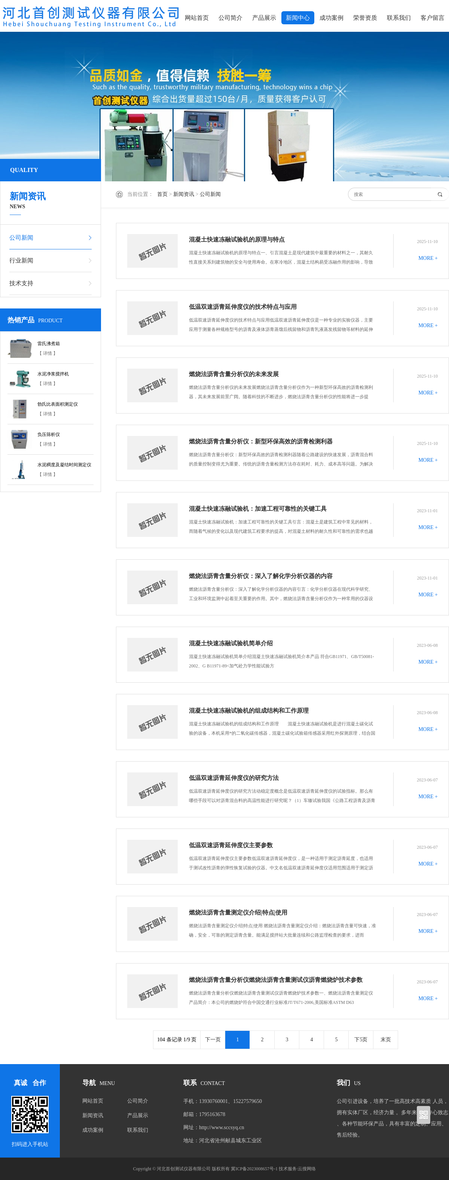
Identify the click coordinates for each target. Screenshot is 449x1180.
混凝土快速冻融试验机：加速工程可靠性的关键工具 (258, 509)
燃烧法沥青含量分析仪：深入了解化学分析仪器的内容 (261, 576)
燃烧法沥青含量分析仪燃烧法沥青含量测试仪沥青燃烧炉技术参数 (276, 980)
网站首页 (197, 18)
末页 (386, 1039)
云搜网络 (307, 1168)
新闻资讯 (183, 194)
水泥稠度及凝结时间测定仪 (64, 464)
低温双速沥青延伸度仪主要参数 (231, 845)
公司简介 (230, 18)
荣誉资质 (365, 18)
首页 (162, 194)
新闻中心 (298, 18)
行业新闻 (21, 260)
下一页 (213, 1039)
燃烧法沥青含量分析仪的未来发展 (234, 374)
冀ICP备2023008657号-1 (254, 1168)
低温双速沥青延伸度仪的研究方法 (234, 778)
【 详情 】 (47, 353)
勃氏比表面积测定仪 (57, 404)
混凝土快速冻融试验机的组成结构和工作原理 (249, 710)
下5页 (360, 1039)
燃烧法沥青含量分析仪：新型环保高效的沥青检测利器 (261, 441)
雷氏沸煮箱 (48, 343)
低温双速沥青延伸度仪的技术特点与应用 (243, 307)
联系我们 (399, 18)
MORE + (428, 258)
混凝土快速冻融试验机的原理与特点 (237, 239)
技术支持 (21, 283)
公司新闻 (210, 194)
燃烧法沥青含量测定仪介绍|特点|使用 (238, 912)
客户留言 (433, 18)
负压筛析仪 (48, 434)
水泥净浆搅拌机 (53, 374)
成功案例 (331, 18)
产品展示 (264, 18)
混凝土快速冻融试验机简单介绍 (231, 643)
